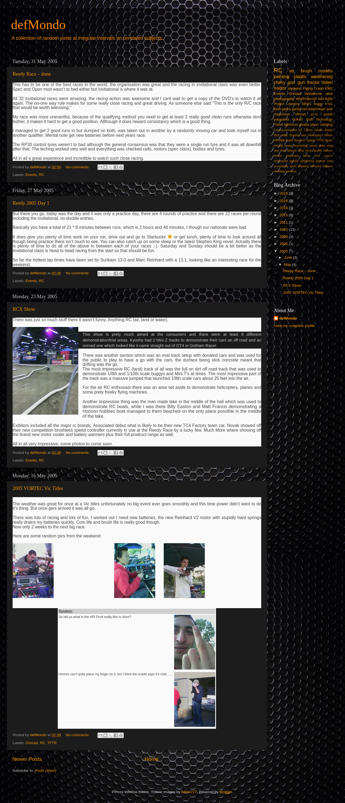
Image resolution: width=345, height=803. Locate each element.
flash (277, 109)
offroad (300, 114)
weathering (322, 76)
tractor (280, 88)
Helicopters (315, 135)
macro (328, 155)
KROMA (279, 140)
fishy (301, 150)
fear (276, 150)
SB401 (306, 104)
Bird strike (281, 135)
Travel (278, 125)
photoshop (307, 161)
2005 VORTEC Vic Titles (38, 488)
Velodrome (313, 94)
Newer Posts (27, 759)
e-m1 (329, 104)
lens (317, 155)
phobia (304, 125)
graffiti (318, 150)
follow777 (189, 792)
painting (281, 76)
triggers (328, 166)
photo (314, 125)
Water (329, 140)
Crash (319, 88)
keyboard (292, 155)
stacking (303, 166)
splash (328, 114)
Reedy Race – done (32, 74)
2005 (284, 251)
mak (329, 109)
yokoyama (281, 119)
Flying (308, 88)
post (330, 161)
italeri (327, 82)
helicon (328, 150)
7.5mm (308, 130)
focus (308, 150)
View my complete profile (294, 326)
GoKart (297, 119)
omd (329, 94)
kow (312, 109)
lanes (306, 155)
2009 (284, 237)
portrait (320, 161)
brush (306, 70)
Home (151, 759)
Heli (303, 135)
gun (291, 82)
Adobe (318, 130)
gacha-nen (299, 109)
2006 (284, 244)
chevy (279, 82)
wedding (279, 171)
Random (300, 140)
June (288, 257)
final (283, 150)
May (288, 265)
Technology (324, 119)
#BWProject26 (306, 99)
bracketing (301, 145)
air (291, 70)
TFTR (52, 743)
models (325, 70)
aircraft (278, 145)
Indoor (328, 135)
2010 (284, 229)
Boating (294, 135)
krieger (320, 109)
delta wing (326, 145)
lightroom (291, 125)
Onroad (31, 743)
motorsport (281, 161)
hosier (278, 155)
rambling (326, 125)
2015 (284, 215)
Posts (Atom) (45, 770)
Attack (328, 130)
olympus (294, 88)
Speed (311, 140)
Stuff (309, 119)
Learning (292, 104)
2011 (284, 222)
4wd (321, 99)
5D (300, 130)
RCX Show (24, 309)
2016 (284, 208)
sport (293, 166)
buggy (318, 104)
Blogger (226, 792)
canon (313, 145)
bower (288, 145)
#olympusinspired (285, 130)
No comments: (78, 167)
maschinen (282, 114)
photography (284, 99)
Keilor (290, 140)
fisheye (292, 150)
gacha (286, 109)
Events (31, 175)
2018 (284, 201)
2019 (284, 193)
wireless (291, 171)
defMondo (38, 24)
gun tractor (308, 82)
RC (41, 175)
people (294, 161)
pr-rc (314, 114)
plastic (300, 76)
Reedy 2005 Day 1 (31, 203)
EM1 (329, 88)
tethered (316, 166)
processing (281, 166)
